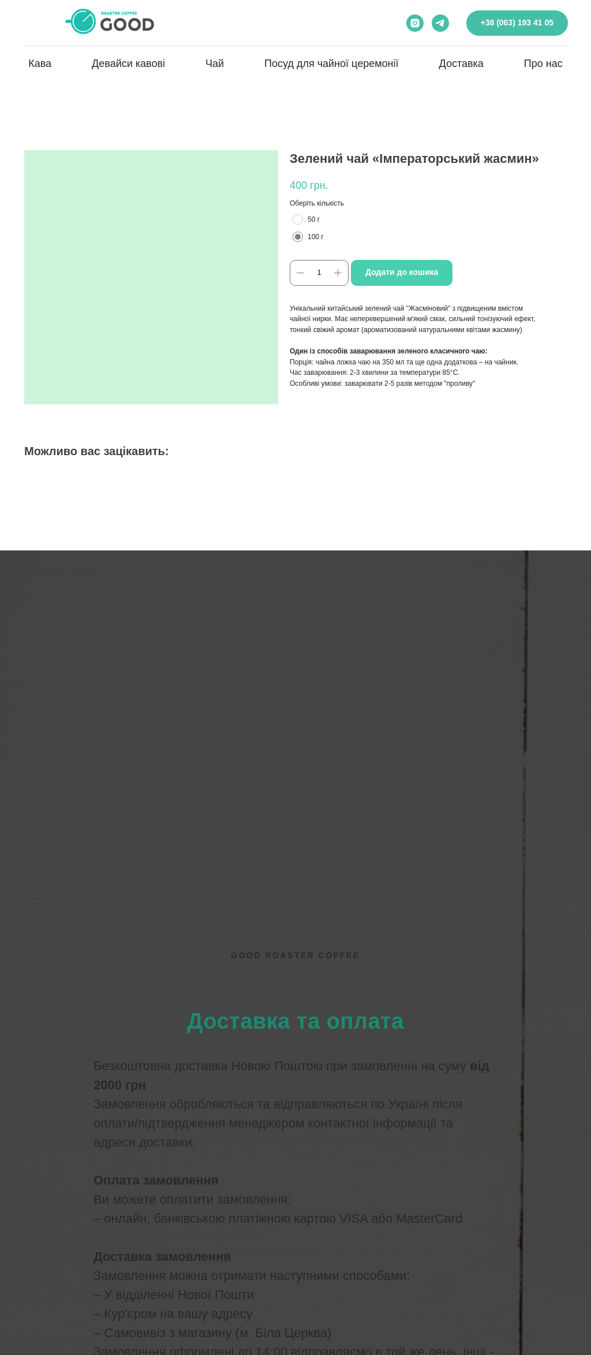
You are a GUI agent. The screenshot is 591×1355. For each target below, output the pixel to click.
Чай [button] (214, 63)
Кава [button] (39, 63)
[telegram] (440, 23)
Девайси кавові (128, 63)
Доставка (461, 63)
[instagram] (415, 23)
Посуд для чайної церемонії (331, 63)
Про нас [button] (543, 63)
